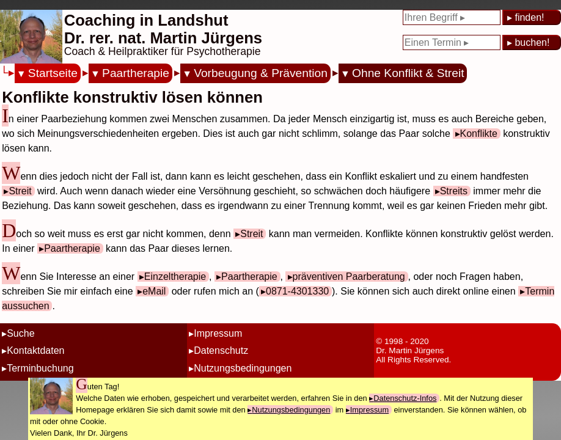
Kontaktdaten (35, 350)
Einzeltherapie (175, 276)
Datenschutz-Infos (404, 398)
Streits (454, 191)
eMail (154, 291)
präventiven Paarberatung (349, 276)
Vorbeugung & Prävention (261, 73)
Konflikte (478, 133)
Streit (20, 191)
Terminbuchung (40, 368)
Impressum (218, 333)
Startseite (53, 73)
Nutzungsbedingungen (243, 368)
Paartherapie (135, 73)
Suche (20, 333)
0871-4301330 (297, 291)
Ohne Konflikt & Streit (408, 73)
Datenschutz (221, 350)
